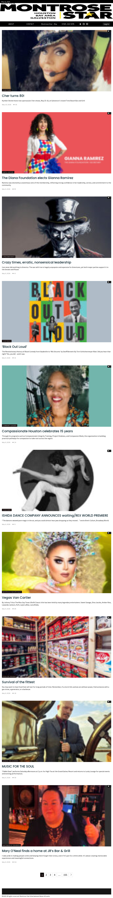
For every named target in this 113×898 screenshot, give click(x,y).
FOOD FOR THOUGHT (9, 676)
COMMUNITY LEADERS (10, 425)
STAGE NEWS (7, 510)
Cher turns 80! (13, 96)
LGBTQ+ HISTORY (8, 172)
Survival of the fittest (18, 682)
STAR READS (7, 341)
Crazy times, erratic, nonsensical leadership (36, 262)
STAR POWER (7, 90)
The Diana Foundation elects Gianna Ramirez (37, 178)
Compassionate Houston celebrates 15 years (37, 431)
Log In (106, 24)
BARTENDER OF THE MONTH (11, 845)
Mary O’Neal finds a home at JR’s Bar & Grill (36, 851)
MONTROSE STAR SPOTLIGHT (12, 592)
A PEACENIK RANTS (9, 257)
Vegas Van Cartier (16, 597)
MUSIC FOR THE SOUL (18, 766)
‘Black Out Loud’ (14, 347)
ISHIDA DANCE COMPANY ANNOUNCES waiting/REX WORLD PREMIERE (55, 515)
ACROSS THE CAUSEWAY (11, 761)
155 (65, 874)
